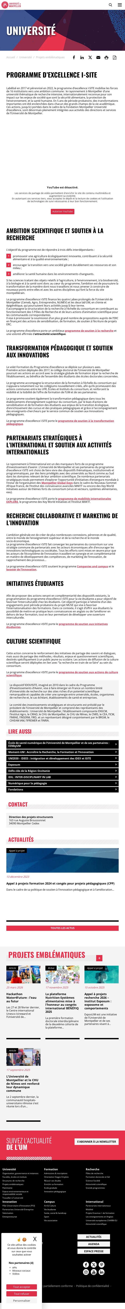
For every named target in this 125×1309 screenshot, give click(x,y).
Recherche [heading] (92, 1173)
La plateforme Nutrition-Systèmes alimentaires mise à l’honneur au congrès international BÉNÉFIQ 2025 (62, 1007)
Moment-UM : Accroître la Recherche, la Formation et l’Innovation (51, 752)
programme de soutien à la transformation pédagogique (60, 422)
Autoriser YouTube (62, 211)
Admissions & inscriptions (56, 1177)
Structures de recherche (14, 1186)
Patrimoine (7, 1194)
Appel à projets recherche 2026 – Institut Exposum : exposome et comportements (97, 1005)
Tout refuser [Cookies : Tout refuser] (21, 1294)
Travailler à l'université (13, 1203)
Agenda (93, 1249)
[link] (74, 57)
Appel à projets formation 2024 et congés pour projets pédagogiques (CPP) (60, 885)
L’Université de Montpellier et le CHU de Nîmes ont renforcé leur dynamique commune (23, 1087)
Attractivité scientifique (97, 1187)
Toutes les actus (63, 929)
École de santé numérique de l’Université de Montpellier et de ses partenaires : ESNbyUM (58, 744)
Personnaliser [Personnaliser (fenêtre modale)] (21, 1300)
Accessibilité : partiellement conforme (50, 1292)
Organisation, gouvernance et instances (16, 1178)
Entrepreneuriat (10, 1222)
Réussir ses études (53, 1184)
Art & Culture (50, 1211)
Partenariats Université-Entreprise (18, 1215)
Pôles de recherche (95, 1177)
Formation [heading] (51, 1173)
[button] (98, 57)
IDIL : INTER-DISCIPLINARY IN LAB (29, 778)
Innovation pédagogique (56, 1195)
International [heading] (94, 1207)
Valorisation (8, 1218)
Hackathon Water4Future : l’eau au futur (21, 1001)
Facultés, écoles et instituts (15, 1183)
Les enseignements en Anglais (100, 1222)
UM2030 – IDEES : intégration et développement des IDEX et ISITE (49, 759)
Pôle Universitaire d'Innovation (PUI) (20, 1211)
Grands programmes (96, 1191)
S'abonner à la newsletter (96, 1145)
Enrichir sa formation (54, 1187)
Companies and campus (92, 566)
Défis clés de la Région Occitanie (29, 771)
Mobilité (90, 1215)
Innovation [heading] (9, 1207)
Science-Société (93, 1184)
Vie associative (51, 1225)
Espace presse (94, 1256)
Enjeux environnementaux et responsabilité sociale (16, 1198)
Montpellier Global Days (57, 483)
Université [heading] (9, 1173)
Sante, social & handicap (55, 1218)
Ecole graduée (51, 1191)
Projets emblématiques (57, 958)
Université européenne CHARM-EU (102, 1225)
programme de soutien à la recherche (89, 331)
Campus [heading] (49, 1207)
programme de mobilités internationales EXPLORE (58, 500)
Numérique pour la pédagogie (27, 784)
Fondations (15, 791)
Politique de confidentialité (92, 1292)
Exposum (14, 765)
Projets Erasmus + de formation (101, 1218)
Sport (46, 1222)
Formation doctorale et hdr (99, 1180)
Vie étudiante (50, 1215)
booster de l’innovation (21, 569)
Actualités (93, 1242)
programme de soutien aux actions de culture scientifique (62, 673)
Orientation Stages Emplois (57, 1180)
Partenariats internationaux (99, 1211)
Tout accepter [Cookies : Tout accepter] (21, 1287)
